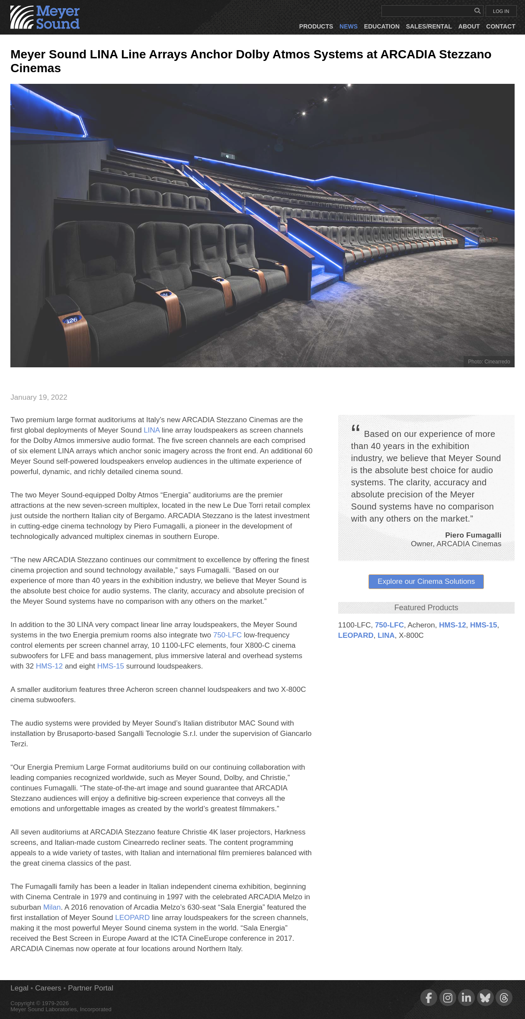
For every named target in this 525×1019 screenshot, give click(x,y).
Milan (52, 907)
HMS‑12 (452, 625)
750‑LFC (389, 625)
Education (382, 26)
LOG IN (501, 11)
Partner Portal (90, 988)
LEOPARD (356, 635)
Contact (500, 26)
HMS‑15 (483, 625)
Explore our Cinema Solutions (426, 581)
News (348, 26)
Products (316, 26)
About (469, 26)
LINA (386, 635)
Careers (48, 988)
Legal (19, 988)
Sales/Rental (429, 26)
